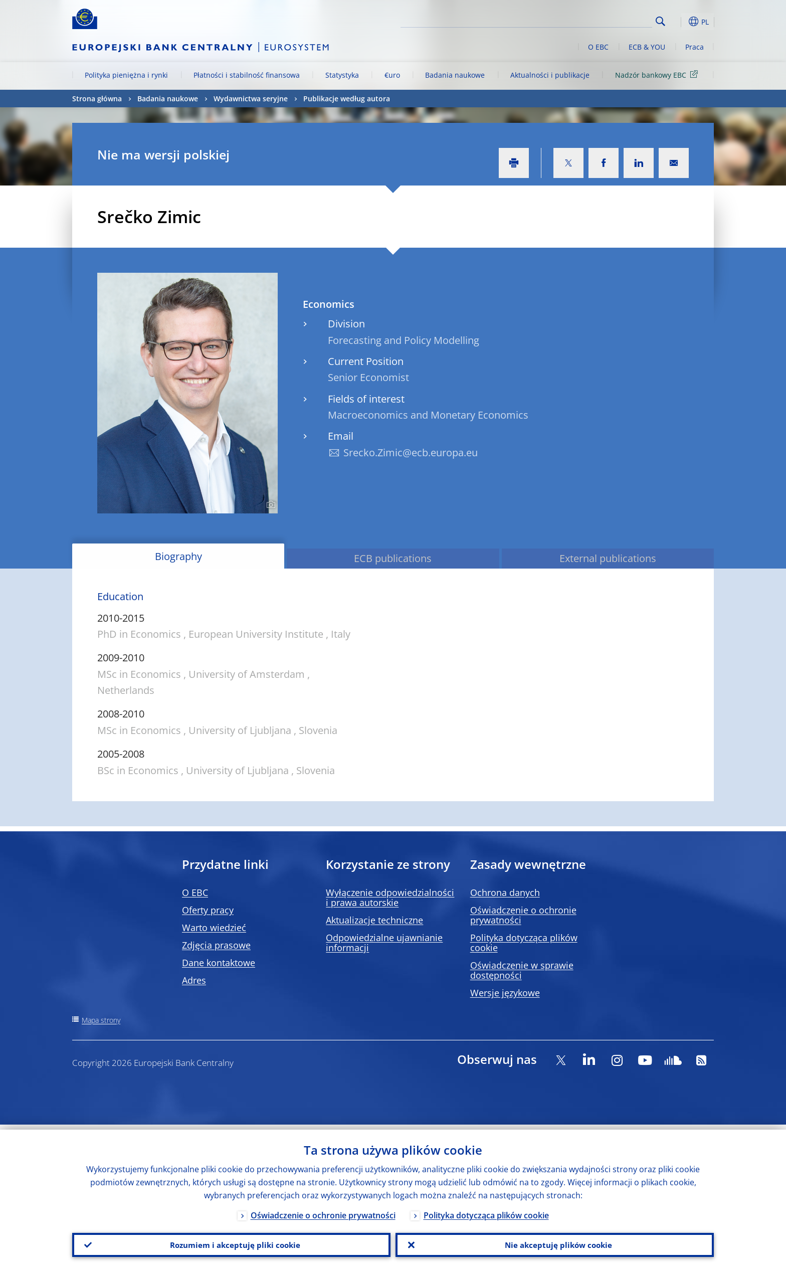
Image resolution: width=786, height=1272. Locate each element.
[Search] (602, 20)
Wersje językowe (505, 993)
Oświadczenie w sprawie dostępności (521, 970)
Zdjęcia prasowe (216, 945)
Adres (194, 980)
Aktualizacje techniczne (374, 920)
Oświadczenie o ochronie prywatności (523, 915)
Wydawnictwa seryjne (251, 98)
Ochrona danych (505, 892)
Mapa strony (101, 1020)
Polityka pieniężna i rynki (126, 75)
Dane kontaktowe (218, 963)
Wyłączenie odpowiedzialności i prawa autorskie (390, 897)
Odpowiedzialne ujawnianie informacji (384, 943)
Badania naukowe (455, 75)
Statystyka (342, 75)
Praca (694, 47)
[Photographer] (269, 504)
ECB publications (393, 558)
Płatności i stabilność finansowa (246, 75)
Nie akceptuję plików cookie (555, 1242)
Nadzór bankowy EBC (658, 74)
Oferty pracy (208, 910)
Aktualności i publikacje (550, 75)
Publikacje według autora (346, 98)
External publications (607, 558)
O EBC (598, 47)
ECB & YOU (647, 47)
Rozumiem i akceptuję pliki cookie (231, 1242)
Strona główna (97, 98)
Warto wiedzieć (214, 928)
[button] (679, 21)
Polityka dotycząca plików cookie (523, 943)
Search (660, 21)
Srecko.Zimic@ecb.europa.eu (410, 452)
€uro (392, 75)
